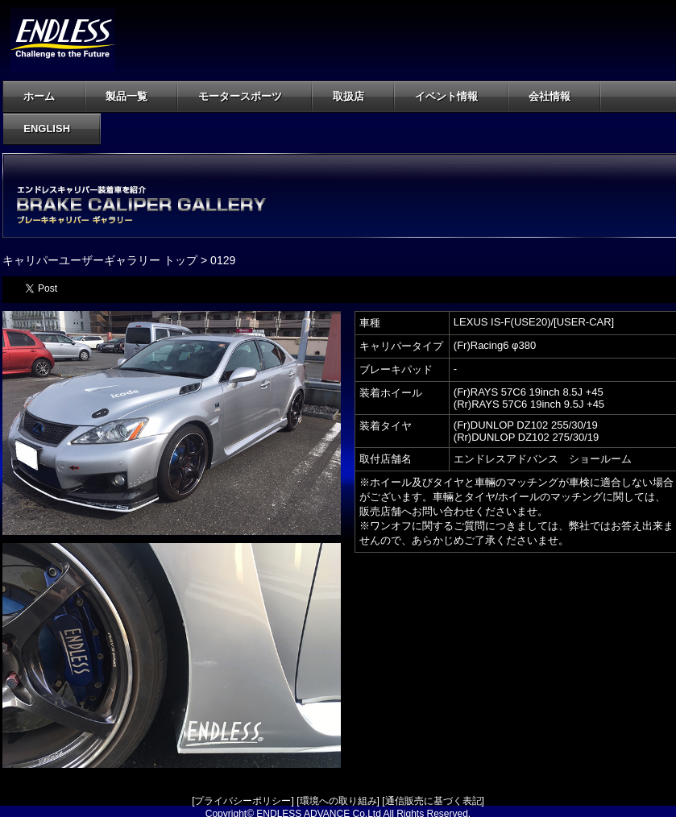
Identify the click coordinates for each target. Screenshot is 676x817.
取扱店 (358, 96)
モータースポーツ (249, 96)
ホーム (39, 96)
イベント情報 (446, 96)
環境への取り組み (338, 801)
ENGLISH (46, 128)
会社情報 (559, 96)
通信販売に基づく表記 (433, 801)
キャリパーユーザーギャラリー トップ (99, 260)
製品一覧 (136, 96)
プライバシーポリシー (242, 801)
